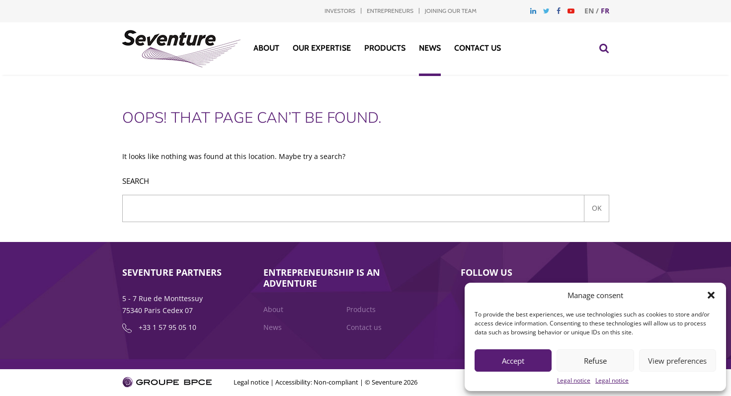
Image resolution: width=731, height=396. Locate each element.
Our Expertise (322, 48)
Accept (513, 361)
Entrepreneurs (390, 10)
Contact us (477, 48)
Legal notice (573, 380)
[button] (711, 295)
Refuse (595, 361)
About (266, 48)
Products (385, 48)
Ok (597, 208)
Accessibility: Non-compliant (316, 382)
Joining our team (451, 10)
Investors (340, 10)
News (430, 48)
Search (135, 181)
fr (605, 10)
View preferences (677, 361)
